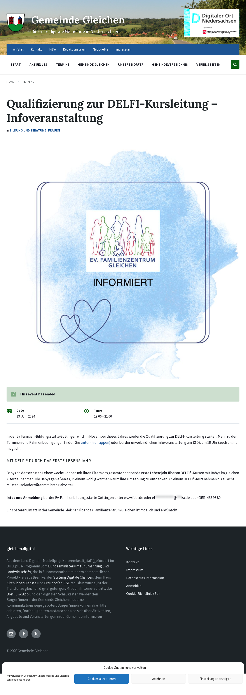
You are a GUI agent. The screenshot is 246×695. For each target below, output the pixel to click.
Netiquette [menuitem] (100, 49)
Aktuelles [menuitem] (38, 64)
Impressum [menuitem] (123, 49)
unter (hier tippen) (96, 442)
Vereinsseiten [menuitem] (208, 64)
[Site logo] (15, 29)
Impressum (134, 570)
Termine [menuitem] (62, 64)
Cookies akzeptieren (102, 679)
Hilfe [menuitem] (52, 49)
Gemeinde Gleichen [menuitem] (94, 64)
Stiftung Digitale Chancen (73, 577)
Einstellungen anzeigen (215, 679)
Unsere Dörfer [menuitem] (130, 64)
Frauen (54, 130)
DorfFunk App (18, 594)
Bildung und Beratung (28, 130)
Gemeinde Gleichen (82, 19)
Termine (28, 82)
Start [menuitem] (15, 64)
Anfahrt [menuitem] (18, 49)
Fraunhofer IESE (57, 583)
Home (10, 82)
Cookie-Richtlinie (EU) (143, 593)
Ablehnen (158, 679)
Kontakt (132, 562)
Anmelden (133, 585)
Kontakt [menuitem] (36, 49)
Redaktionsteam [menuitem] (74, 49)
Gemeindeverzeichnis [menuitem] (170, 64)
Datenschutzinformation (145, 578)
